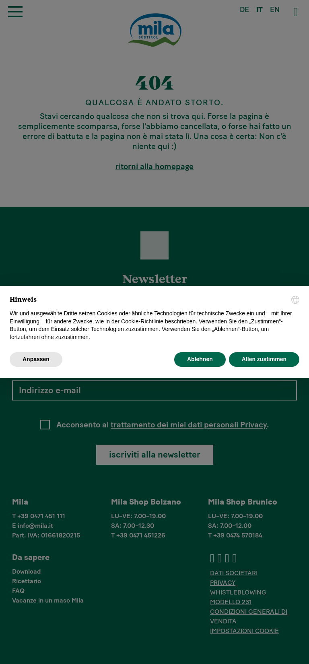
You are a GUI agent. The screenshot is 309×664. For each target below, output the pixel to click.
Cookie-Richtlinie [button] (142, 321)
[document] (154, 318)
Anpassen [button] (36, 359)
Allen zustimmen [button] (264, 359)
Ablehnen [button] (200, 359)
